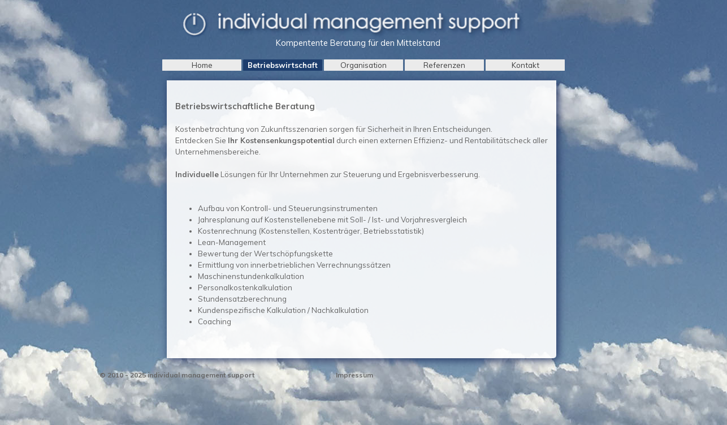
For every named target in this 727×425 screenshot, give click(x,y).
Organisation (363, 65)
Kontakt (525, 65)
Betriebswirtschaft (283, 65)
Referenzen (444, 65)
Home (202, 65)
